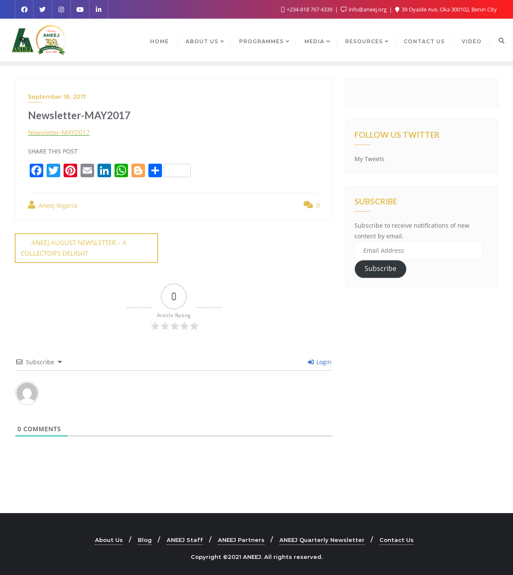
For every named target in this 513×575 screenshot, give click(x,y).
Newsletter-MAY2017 (59, 132)
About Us (109, 539)
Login (320, 361)
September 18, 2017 (57, 96)
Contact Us (396, 539)
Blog (145, 539)
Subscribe (380, 268)
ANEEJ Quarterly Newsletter (322, 539)
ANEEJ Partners (241, 539)
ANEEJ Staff (185, 539)
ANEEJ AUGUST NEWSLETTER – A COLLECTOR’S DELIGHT (74, 247)
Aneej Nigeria (52, 205)
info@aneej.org (364, 9)
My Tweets (369, 159)
